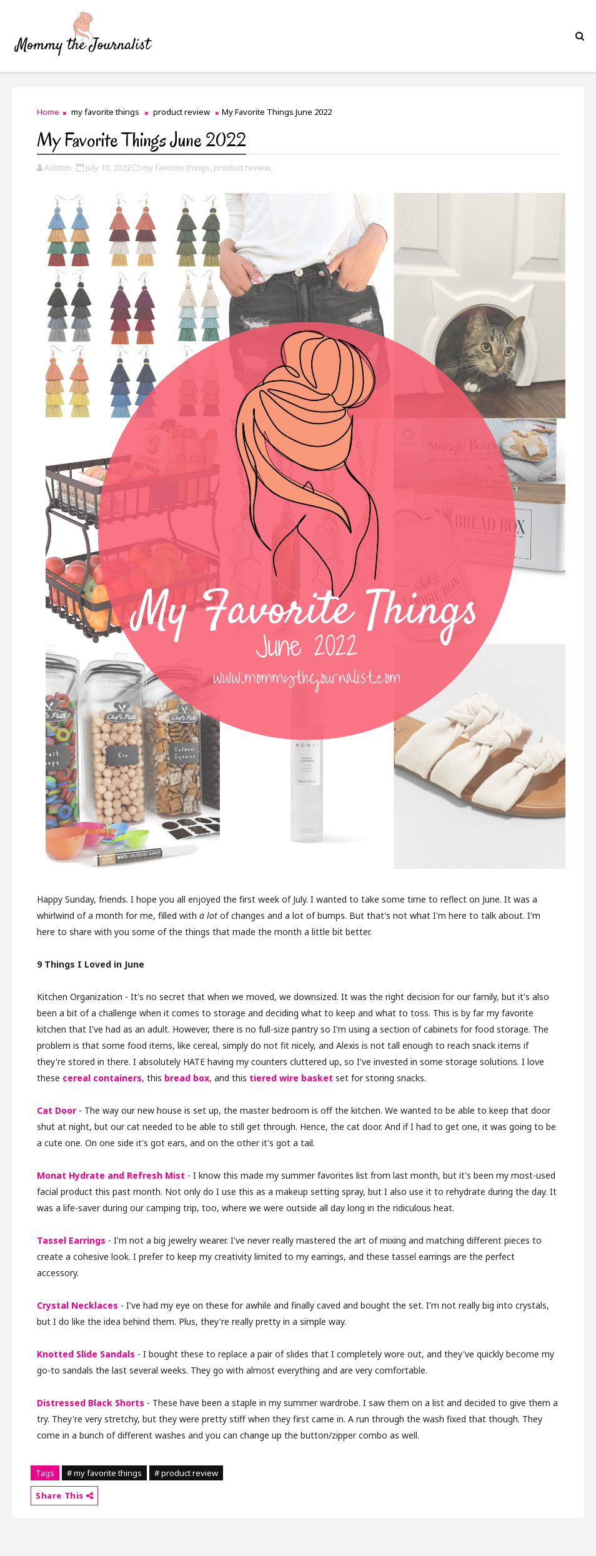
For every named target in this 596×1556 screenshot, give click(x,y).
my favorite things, (177, 167)
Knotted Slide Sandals (86, 1354)
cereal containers (102, 1078)
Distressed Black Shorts (90, 1403)
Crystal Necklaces (77, 1305)
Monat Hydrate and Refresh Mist (111, 1175)
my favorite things (105, 111)
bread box (186, 1078)
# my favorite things (104, 1473)
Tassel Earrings (71, 1240)
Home (48, 111)
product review (181, 111)
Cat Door (56, 1110)
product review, (243, 167)
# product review (186, 1473)
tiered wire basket (291, 1078)
